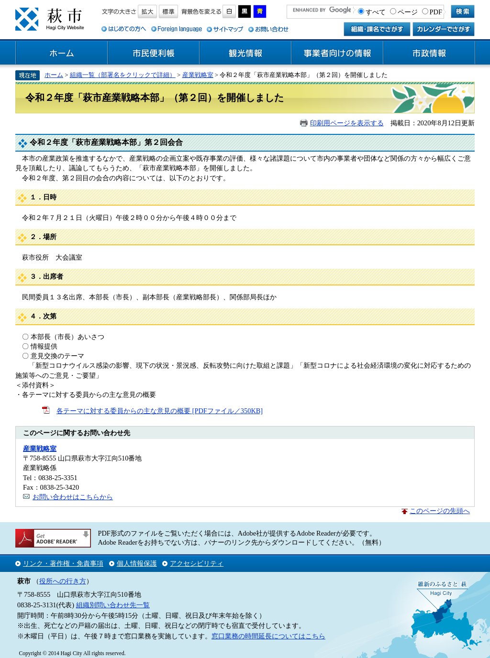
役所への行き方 (62, 581)
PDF (436, 12)
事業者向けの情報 (337, 53)
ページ (408, 12)
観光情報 (245, 53)
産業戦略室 (197, 74)
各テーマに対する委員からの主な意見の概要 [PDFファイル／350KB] (159, 411)
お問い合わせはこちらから (73, 497)
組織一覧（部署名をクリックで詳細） (123, 74)
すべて (376, 12)
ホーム (62, 53)
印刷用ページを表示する (347, 123)
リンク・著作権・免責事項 (63, 563)
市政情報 (429, 53)
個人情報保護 (137, 563)
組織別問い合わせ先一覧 (113, 605)
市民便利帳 (154, 53)
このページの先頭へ (440, 511)
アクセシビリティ (196, 563)
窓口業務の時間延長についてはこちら (268, 636)
